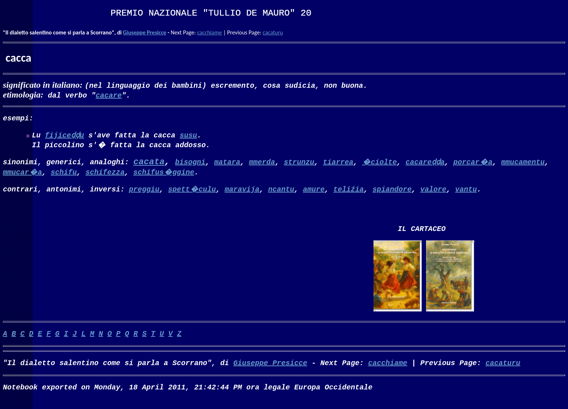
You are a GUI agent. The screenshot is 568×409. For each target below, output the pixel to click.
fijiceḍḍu (64, 136)
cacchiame (209, 32)
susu (188, 136)
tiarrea (338, 163)
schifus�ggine (163, 173)
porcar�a (472, 163)
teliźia (348, 190)
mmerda (262, 163)
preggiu (144, 190)
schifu (64, 173)
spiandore (392, 190)
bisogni (190, 163)
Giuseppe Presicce (144, 32)
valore (433, 190)
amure (314, 190)
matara (227, 163)
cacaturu (273, 32)
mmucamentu (522, 163)
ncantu (281, 190)
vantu (466, 190)
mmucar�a (22, 173)
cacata (148, 163)
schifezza (105, 173)
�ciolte (379, 163)
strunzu (299, 163)
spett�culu (192, 190)
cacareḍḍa (424, 163)
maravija (242, 190)
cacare (109, 95)
